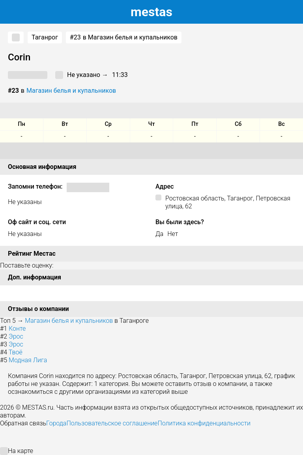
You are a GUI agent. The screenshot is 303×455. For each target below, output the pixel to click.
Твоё (15, 352)
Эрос (16, 336)
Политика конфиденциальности (204, 423)
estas (151, 11)
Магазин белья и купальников (71, 90)
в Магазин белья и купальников (124, 37)
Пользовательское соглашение (111, 423)
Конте (17, 328)
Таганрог (45, 37)
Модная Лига (28, 360)
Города (56, 423)
